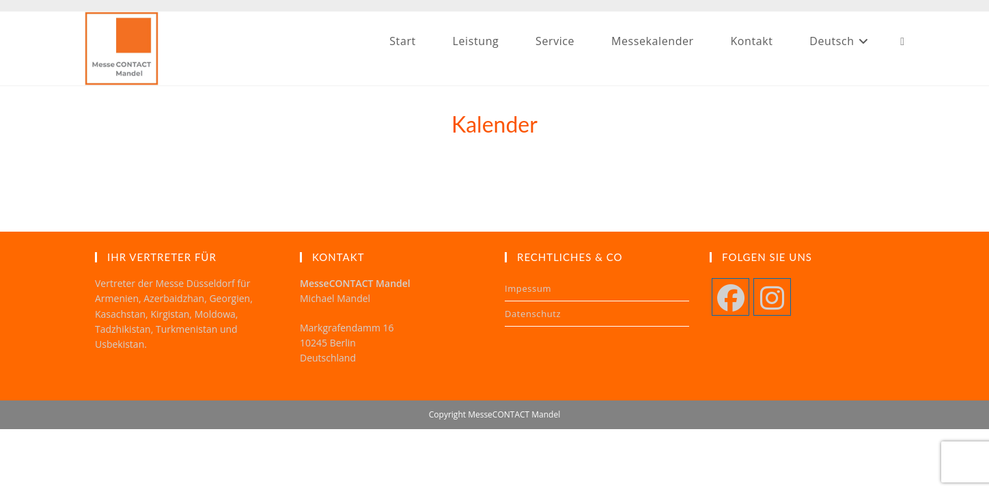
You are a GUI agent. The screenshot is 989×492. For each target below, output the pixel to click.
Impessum (528, 288)
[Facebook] (730, 297)
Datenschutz (533, 314)
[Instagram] (772, 297)
